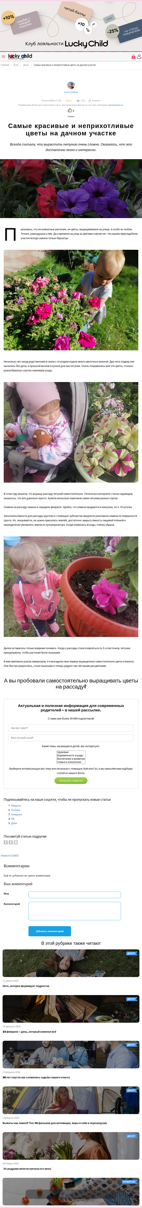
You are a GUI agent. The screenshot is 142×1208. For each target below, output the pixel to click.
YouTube (15, 810)
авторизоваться (116, 105)
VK (12, 818)
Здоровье (71, 752)
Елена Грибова (71, 92)
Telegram (16, 805)
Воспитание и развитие (71, 759)
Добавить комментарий (50, 931)
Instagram (16, 814)
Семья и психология (71, 762)
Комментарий (12, 904)
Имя (6, 893)
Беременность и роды (71, 755)
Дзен (14, 823)
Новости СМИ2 (10, 855)
